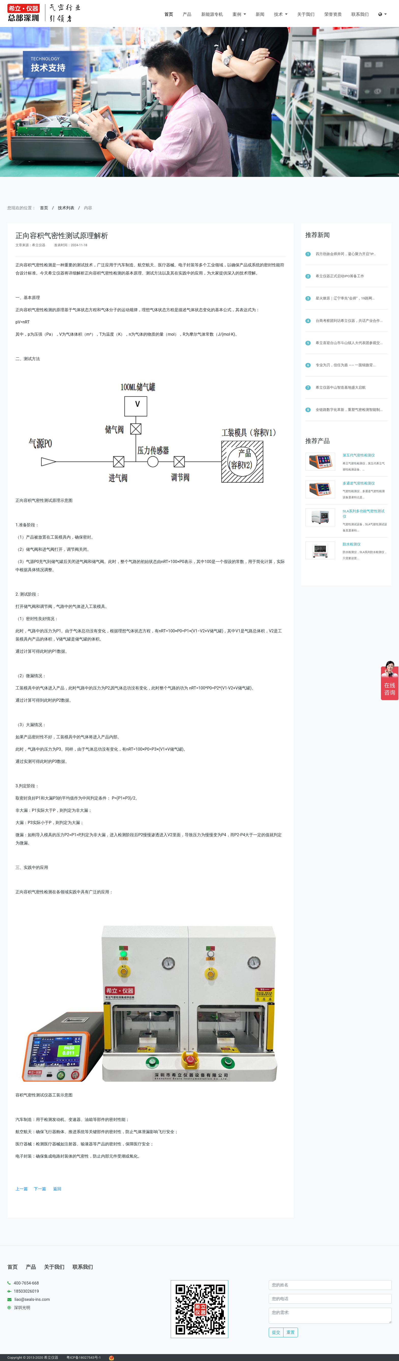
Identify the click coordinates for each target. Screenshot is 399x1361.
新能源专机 (212, 14)
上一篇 (22, 1188)
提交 (276, 1332)
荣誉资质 (333, 14)
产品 (187, 14)
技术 (279, 14)
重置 (291, 1332)
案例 (237, 14)
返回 (57, 1188)
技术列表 (66, 207)
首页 (168, 14)
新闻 (260, 14)
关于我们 (306, 14)
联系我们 (360, 14)
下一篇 (40, 1188)
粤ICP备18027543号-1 (83, 1357)
